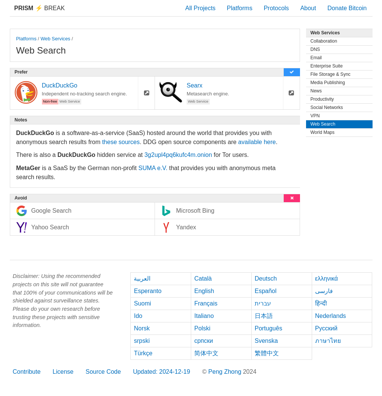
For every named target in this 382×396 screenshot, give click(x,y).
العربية (142, 278)
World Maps (323, 132)
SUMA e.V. (152, 168)
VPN (315, 115)
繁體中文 (267, 353)
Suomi (142, 303)
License (63, 371)
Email (316, 57)
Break (39, 8)
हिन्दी (321, 303)
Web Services (55, 38)
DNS (315, 49)
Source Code (103, 371)
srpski (142, 341)
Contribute (27, 371)
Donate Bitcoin (347, 8)
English (204, 291)
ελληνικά (326, 278)
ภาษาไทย (328, 341)
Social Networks (327, 107)
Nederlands (330, 316)
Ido (138, 316)
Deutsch (266, 278)
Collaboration (324, 41)
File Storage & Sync (331, 74)
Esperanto (147, 291)
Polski (202, 328)
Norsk (142, 328)
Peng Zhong (225, 371)
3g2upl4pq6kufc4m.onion (178, 155)
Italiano (204, 316)
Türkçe (143, 353)
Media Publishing (328, 82)
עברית (263, 303)
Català (203, 278)
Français (205, 303)
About (308, 8)
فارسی (324, 291)
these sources (121, 142)
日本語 (264, 316)
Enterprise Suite (327, 66)
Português (268, 328)
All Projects (200, 8)
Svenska (266, 341)
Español (266, 291)
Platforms (239, 8)
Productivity (322, 99)
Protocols (276, 8)
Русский (326, 328)
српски (203, 341)
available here (257, 142)
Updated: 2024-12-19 (161, 371)
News (316, 91)
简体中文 (206, 353)
